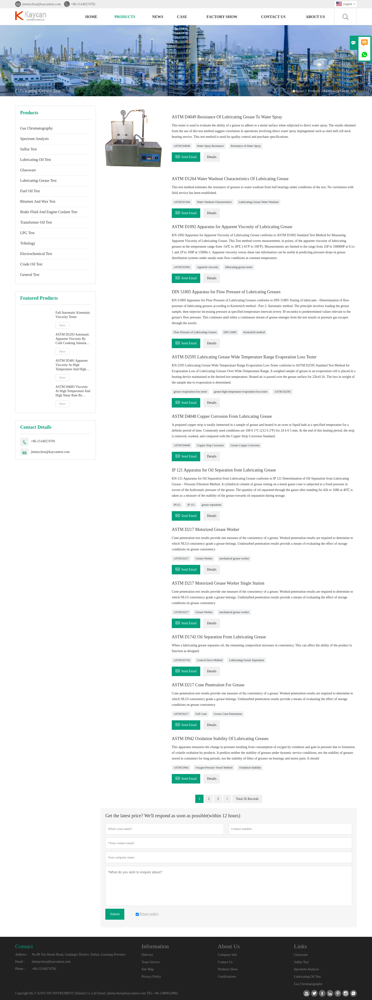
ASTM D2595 (282, 391)
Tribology (27, 243)
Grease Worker (204, 558)
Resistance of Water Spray (246, 146)
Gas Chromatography (36, 128)
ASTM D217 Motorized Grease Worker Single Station (218, 583)
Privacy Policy (151, 976)
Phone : (20, 969)
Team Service (151, 962)
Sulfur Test (28, 149)
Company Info (227, 955)
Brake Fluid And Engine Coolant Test (48, 212)
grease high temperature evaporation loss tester (241, 391)
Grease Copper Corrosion (245, 445)
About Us (315, 17)
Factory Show (222, 17)
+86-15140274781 (83, 4)
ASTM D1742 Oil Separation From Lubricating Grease (219, 637)
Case (182, 17)
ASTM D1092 (182, 267)
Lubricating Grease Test (38, 180)
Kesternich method (254, 332)
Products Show (228, 969)
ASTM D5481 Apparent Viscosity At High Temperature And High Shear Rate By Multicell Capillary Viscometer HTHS (72, 365)
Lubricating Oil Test (35, 160)
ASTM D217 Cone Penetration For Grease (208, 685)
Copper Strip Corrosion (210, 445)
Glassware (28, 170)
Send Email (186, 156)
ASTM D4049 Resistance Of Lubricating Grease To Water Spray (227, 117)
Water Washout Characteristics (214, 202)
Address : (21, 954)
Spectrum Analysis (34, 139)
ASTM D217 (181, 558)
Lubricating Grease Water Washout (259, 202)
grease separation (211, 504)
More (62, 325)
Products (124, 17)
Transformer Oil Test (36, 222)
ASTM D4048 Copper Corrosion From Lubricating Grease (222, 416)
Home (91, 17)
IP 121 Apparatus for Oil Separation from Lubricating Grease (224, 470)
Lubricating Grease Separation (246, 660)
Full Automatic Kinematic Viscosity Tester (73, 315)
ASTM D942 (181, 767)
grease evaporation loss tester (190, 391)
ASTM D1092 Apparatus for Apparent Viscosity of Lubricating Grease (232, 226)
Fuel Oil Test (30, 191)
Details (211, 157)
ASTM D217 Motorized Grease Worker (206, 529)
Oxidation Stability (250, 767)
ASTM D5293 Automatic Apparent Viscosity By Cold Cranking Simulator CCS (72, 339)
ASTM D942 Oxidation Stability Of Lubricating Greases (220, 738)
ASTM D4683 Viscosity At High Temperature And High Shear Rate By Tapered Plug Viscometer (73, 391)
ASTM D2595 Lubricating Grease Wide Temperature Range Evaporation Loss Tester (244, 357)
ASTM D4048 (182, 445)
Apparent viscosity (207, 267)
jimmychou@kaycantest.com (41, 4)
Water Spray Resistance (210, 146)
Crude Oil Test (31, 264)
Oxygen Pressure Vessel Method (213, 767)
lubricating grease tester (238, 267)
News (157, 17)
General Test (29, 275)
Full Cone (201, 714)
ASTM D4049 (182, 146)
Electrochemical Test (36, 254)
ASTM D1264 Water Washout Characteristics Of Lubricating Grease (230, 178)
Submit (115, 914)
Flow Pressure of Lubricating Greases (195, 332)
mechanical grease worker (234, 558)
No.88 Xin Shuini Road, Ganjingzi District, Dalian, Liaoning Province (79, 954)
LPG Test (27, 233)
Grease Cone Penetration (228, 714)
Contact (24, 946)
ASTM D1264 (182, 202)
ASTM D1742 (182, 660)
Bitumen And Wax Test (38, 201)
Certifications (227, 976)
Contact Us (273, 17)
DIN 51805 (229, 332)
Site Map (148, 969)
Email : (20, 961)
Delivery (147, 955)
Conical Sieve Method (209, 660)
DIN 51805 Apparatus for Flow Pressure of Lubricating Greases (226, 291)
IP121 (177, 504)
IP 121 (191, 504)
